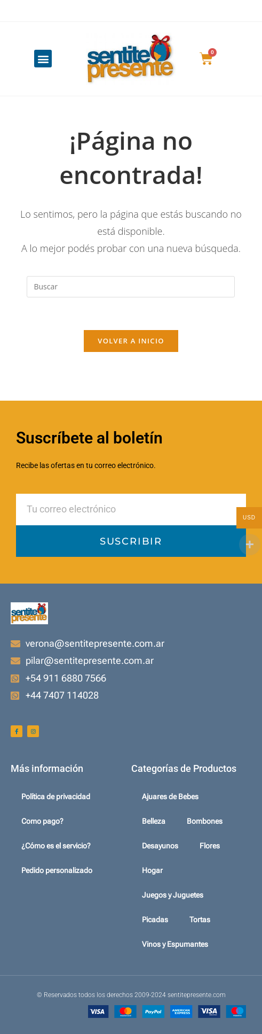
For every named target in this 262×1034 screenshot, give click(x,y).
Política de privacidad (55, 796)
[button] (43, 58)
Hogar (152, 870)
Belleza (153, 821)
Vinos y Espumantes (175, 944)
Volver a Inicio (131, 341)
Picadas (155, 919)
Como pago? (42, 821)
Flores (210, 845)
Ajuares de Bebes (170, 796)
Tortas (199, 919)
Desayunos (160, 845)
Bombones (205, 821)
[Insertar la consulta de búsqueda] (131, 286)
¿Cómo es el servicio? (56, 845)
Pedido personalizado (56, 870)
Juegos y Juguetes (172, 895)
